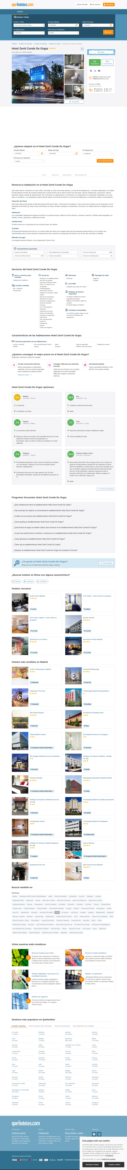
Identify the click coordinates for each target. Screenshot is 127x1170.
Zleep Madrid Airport (38, 716)
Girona (14, 1039)
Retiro (93, 902)
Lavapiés (83, 894)
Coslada (68, 890)
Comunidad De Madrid (56, 890)
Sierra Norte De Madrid (41, 910)
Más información (81, 156)
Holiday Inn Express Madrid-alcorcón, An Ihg (44, 782)
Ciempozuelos (105, 886)
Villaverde (64, 914)
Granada (41, 1039)
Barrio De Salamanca (79, 882)
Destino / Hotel (19, 22)
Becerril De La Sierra (95, 882)
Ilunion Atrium (88, 599)
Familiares (42, 563)
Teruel (41, 1078)
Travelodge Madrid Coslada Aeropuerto (98, 781)
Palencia (68, 1058)
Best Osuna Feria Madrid (93, 846)
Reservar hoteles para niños (43, 934)
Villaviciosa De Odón (76, 914)
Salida (87, 22)
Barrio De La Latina (48, 882)
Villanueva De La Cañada (50, 914)
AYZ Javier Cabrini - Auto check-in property (43, 600)
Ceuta (94, 1027)
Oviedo (41, 1058)
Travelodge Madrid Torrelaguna (95, 803)
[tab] (63, 486)
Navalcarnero (50, 898)
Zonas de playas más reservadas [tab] (40, 1007)
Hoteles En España (25, 44)
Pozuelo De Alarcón (48, 902)
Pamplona (95, 1058)
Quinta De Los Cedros (38, 621)
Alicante (68, 1014)
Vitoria (41, 1084)
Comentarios (107, 62)
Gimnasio (28, 563)
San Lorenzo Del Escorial (64, 906)
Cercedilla (62, 886)
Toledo (67, 1078)
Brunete (29, 886)
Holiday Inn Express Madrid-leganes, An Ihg (44, 826)
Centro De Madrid (50, 886)
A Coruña (15, 1014)
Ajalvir (50, 878)
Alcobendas (72, 878)
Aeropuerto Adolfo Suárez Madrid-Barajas (32, 878)
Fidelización (44, 1115)
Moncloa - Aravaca (19, 898)
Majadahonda (100, 894)
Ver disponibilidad (105, 142)
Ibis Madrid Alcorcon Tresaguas (95, 716)
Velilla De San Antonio (20, 914)
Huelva (67, 1039)
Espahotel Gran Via (37, 846)
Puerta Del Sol (76, 902)
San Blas (31, 906)
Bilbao (94, 1020)
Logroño (95, 1046)
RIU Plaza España (37, 694)
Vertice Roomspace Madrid (40, 651)
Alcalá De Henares (60, 878)
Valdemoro (102, 910)
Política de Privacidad (62, 1156)
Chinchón (88, 886)
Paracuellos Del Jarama (64, 898)
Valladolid (15, 1084)
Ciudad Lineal (17, 890)
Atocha (38, 882)
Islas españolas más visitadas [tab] (83, 1007)
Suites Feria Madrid (37, 577)
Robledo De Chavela (19, 906)
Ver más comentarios (106, 470)
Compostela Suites (37, 803)
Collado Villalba (42, 890)
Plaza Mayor (35, 902)
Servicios (55, 156)
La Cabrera (64, 894)
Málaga (67, 1052)
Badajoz (41, 1020)
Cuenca (67, 1033)
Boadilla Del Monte (19, 886)
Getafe (109, 890)
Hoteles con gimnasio (93, 955)
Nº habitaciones (19, 30)
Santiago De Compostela (20, 1071)
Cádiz (40, 1027)
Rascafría (86, 902)
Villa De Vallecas (34, 914)
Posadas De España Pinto (93, 694)
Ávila (13, 1020)
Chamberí (80, 886)
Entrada (53, 22)
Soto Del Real (55, 910)
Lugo (13, 1052)
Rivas (99, 902)
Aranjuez (98, 878)
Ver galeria (74, 102)
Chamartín (70, 886)
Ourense (15, 1058)
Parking (16, 563)
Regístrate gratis (25, 356)
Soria (94, 1071)
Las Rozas (74, 894)
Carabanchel (38, 886)
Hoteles (14, 44)
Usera (95, 910)
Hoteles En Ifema (55, 44)
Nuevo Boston (88, 825)
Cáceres (14, 1027)
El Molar (76, 890)
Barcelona (68, 1020)
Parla (75, 898)
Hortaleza (34, 894)
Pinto (111, 898)
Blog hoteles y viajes (74, 1115)
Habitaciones (67, 156)
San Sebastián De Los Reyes (22, 910)
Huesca (94, 1039)
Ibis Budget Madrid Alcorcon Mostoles (45, 738)
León (40, 1046)
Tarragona (15, 1078)
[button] (109, 4)
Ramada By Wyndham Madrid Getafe (97, 759)
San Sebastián (70, 1065)
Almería (94, 1014)
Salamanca (42, 1065)
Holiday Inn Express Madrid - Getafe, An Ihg (97, 739)
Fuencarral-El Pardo (87, 890)
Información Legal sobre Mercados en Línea (25, 1159)
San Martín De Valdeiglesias (101, 906)
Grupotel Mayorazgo (91, 651)
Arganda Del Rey (18, 882)
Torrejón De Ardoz (74, 910)
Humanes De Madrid (46, 894)
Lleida (67, 1046)
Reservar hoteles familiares (96, 934)
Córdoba (41, 1033)
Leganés (91, 894)
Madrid (15, 878)
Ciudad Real (16, 1033)
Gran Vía (15, 894)
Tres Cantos (86, 910)
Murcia (94, 1052)
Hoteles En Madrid (40, 44)
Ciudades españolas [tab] (18, 1007)
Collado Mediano (29, 890)
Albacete (41, 1014)
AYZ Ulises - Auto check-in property (97, 577)
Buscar (108, 32)
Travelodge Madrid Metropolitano (96, 672)
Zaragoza (95, 1084)
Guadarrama (25, 894)
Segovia (41, 1071)
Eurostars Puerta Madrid (92, 621)
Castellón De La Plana (72, 1027)
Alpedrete (90, 878)
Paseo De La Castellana (99, 898)
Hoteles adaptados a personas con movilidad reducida (45, 956)
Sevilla (67, 1071)
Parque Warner (85, 898)
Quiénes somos (19, 1115)
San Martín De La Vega (82, 906)
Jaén (13, 1046)
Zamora (67, 1084)
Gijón (94, 1033)
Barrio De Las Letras (63, 882)
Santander (95, 1065)
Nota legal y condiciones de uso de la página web (26, 1156)
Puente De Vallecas (63, 902)
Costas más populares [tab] (62, 1007)
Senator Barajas (36, 759)
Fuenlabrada (101, 890)
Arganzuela (29, 882)
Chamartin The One (37, 672)
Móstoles (30, 898)
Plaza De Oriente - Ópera (21, 902)
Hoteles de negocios (40, 978)
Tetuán (64, 910)
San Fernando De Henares (44, 906)
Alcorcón (82, 878)
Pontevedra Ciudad (18, 1065)
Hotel (44, 156)
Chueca (96, 886)
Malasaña (110, 894)
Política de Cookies (48, 1156)
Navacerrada (39, 898)
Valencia (95, 1078)
